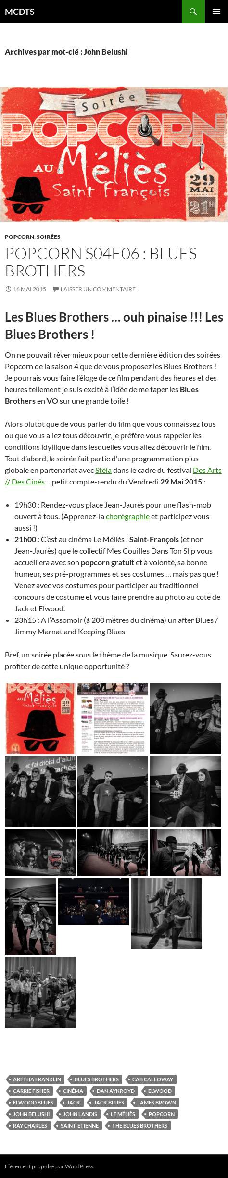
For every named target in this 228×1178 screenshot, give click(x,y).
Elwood (160, 1091)
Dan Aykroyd (116, 1091)
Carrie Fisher (31, 1091)
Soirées (49, 236)
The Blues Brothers (139, 1125)
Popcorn (19, 236)
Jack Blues (109, 1102)
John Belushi (31, 1114)
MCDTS (20, 11)
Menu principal (216, 11)
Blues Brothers (97, 1079)
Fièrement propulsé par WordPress (49, 1166)
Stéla (103, 469)
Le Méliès (123, 1114)
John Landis (80, 1114)
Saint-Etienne (80, 1125)
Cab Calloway (152, 1079)
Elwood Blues (33, 1102)
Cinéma (73, 1091)
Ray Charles (30, 1125)
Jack (73, 1102)
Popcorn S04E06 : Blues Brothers (101, 261)
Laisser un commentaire (98, 289)
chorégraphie (128, 516)
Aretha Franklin (37, 1079)
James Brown (157, 1102)
